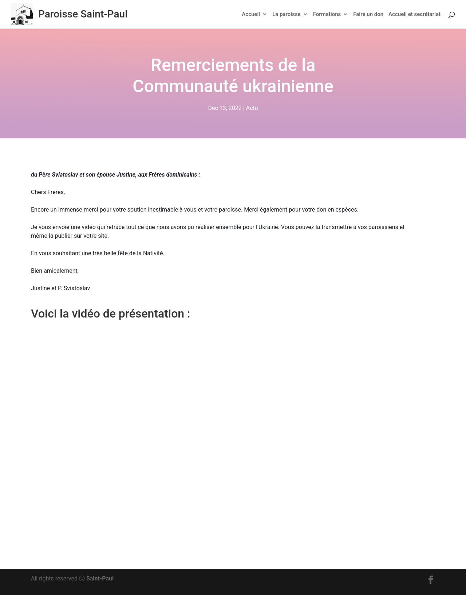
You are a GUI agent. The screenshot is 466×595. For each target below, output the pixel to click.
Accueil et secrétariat (414, 14)
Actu (252, 108)
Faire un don (368, 14)
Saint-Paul (100, 578)
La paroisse (286, 14)
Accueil (251, 14)
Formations (327, 14)
